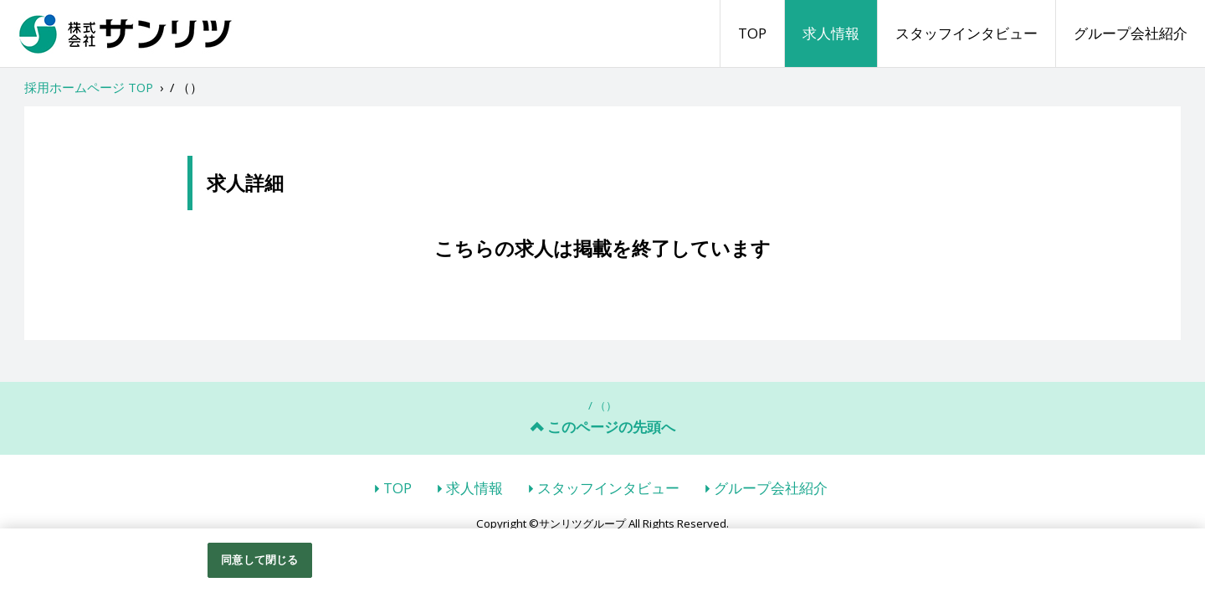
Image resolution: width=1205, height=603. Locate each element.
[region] (602, 565)
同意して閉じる (259, 559)
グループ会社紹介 (1130, 33)
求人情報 (830, 33)
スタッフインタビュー (966, 33)
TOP (752, 33)
